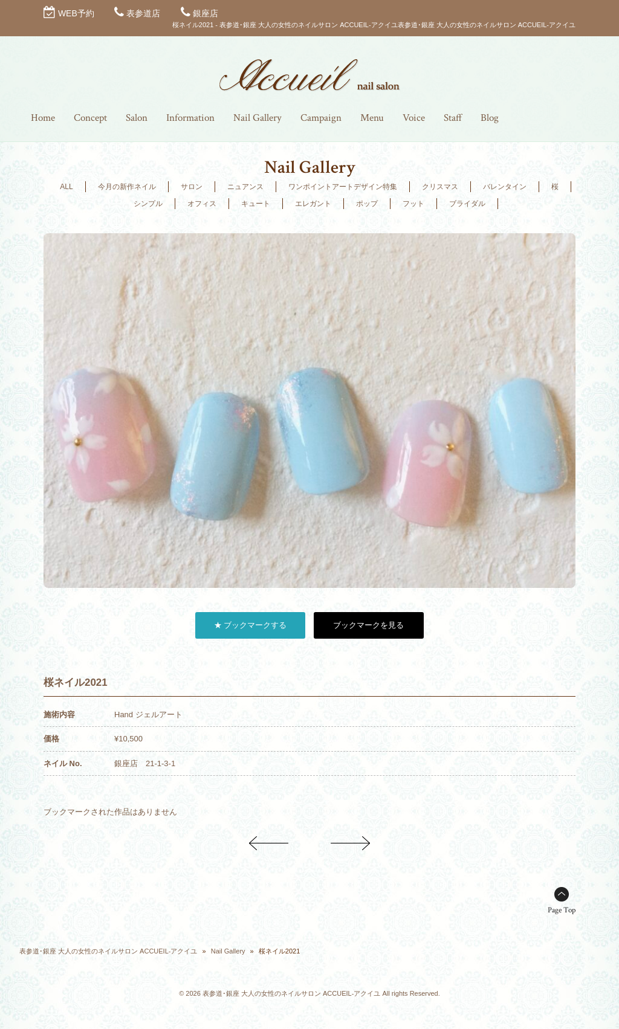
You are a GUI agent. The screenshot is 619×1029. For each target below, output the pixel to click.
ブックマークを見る (368, 625)
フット (413, 203)
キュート (255, 203)
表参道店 (143, 13)
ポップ (367, 203)
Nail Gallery (228, 951)
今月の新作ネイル (127, 186)
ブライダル (467, 203)
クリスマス (440, 186)
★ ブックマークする (250, 625)
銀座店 (205, 13)
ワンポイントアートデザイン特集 (342, 186)
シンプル (148, 203)
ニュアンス (245, 186)
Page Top (561, 910)
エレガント (313, 203)
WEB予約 (76, 13)
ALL (66, 186)
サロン (192, 186)
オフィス (201, 203)
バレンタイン (505, 186)
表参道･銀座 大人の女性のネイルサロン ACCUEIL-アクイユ (108, 951)
